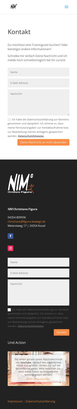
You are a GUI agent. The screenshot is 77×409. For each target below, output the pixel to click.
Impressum (15, 401)
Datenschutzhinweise (31, 136)
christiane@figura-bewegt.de (26, 221)
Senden (62, 332)
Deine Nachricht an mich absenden (43, 142)
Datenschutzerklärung (40, 401)
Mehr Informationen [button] (38, 379)
